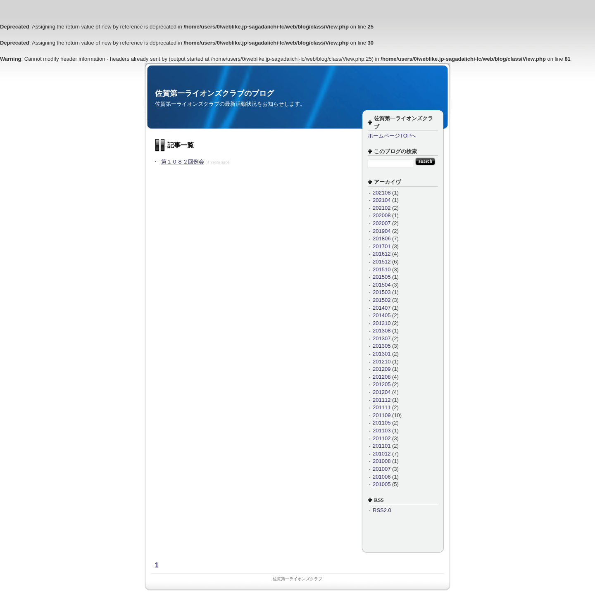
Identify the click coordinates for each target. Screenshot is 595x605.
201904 (381, 231)
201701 (381, 246)
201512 (381, 262)
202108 (381, 193)
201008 (381, 461)
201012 (381, 454)
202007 (381, 223)
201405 (381, 315)
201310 (381, 323)
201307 (381, 338)
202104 (381, 200)
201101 (381, 446)
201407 (381, 308)
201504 (381, 285)
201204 (381, 392)
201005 (381, 484)
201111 (381, 407)
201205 (381, 384)
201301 (381, 354)
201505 (381, 277)
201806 (381, 238)
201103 (381, 430)
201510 (381, 269)
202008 (381, 215)
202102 (381, 208)
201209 (381, 369)
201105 (381, 423)
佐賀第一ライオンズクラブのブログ (214, 93)
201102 (381, 438)
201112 (381, 400)
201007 (381, 469)
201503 (381, 292)
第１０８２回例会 (182, 162)
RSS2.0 (382, 510)
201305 (381, 346)
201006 (381, 477)
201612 (381, 254)
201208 (381, 377)
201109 (381, 415)
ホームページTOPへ (392, 136)
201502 (381, 300)
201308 (381, 330)
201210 (381, 361)
